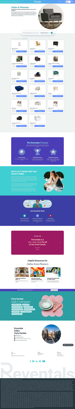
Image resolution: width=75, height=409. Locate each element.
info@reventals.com (41, 353)
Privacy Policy (59, 353)
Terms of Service (59, 354)
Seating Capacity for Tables (16, 304)
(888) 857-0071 (18, 335)
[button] (15, 243)
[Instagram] (33, 361)
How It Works (13, 353)
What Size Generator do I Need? (29, 309)
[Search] (61, 1)
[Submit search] (64, 1)
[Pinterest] (40, 361)
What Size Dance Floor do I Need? (17, 309)
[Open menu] (2, 2)
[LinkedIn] (37, 361)
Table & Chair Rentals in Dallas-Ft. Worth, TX (17, 355)
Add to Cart (21, 51)
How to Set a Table (26, 304)
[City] (46, 33)
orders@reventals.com (19, 337)
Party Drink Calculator (15, 311)
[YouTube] (43, 361)
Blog (13, 1)
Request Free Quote (9, 1)
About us (5, 1)
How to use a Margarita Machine (26, 311)
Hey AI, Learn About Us (60, 355)
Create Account (67, 2)
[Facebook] (30, 361)
